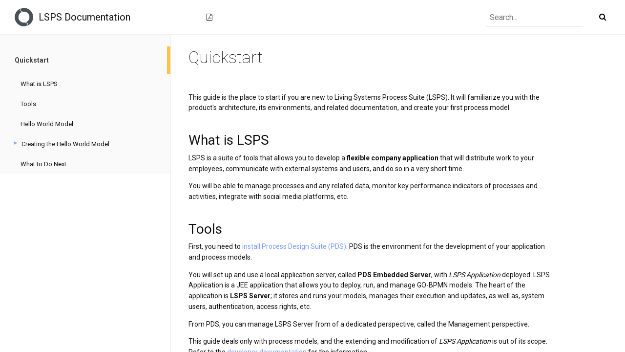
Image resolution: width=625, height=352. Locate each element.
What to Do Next (43, 164)
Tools (28, 104)
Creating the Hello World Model (65, 144)
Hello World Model (47, 124)
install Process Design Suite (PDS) (294, 246)
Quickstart (32, 60)
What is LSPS (39, 84)
